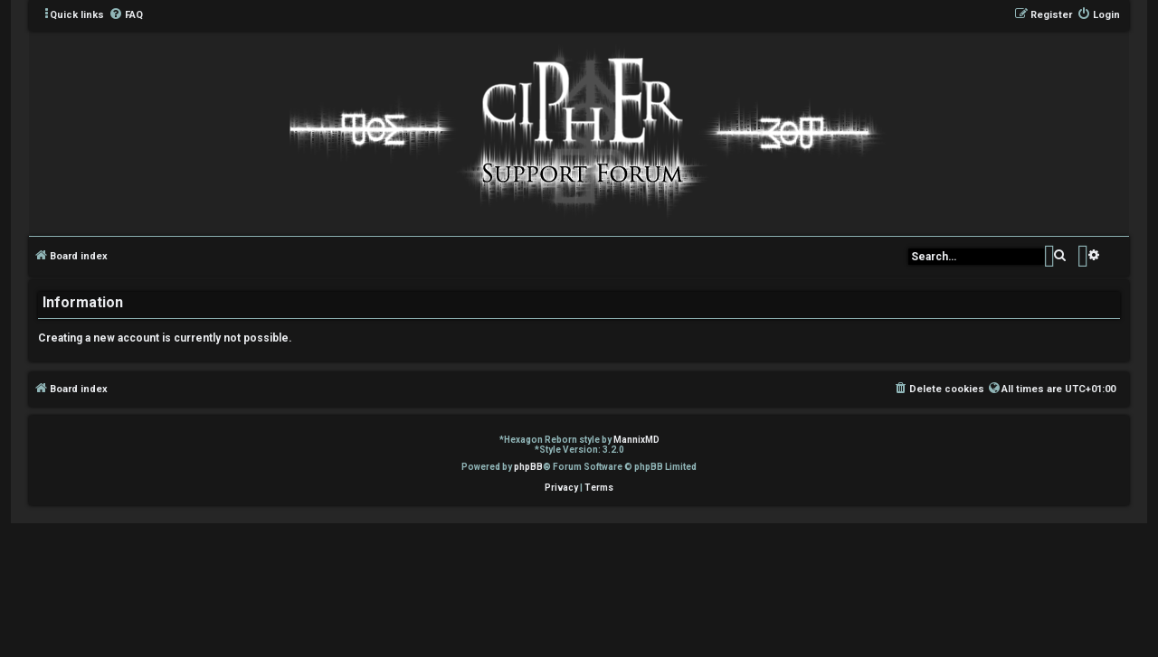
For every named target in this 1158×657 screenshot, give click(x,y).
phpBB (528, 467)
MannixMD (636, 440)
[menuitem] (126, 15)
